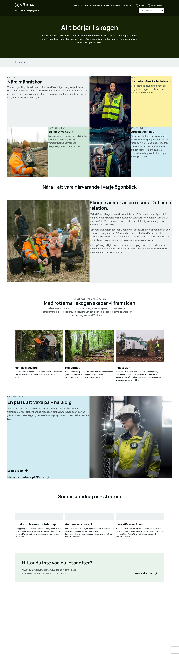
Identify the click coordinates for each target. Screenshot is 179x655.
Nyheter (106, 5)
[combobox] (151, 10)
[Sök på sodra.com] (162, 10)
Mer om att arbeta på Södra (25, 477)
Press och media (96, 5)
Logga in (142, 5)
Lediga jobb (15, 470)
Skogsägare (32, 10)
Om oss (77, 5)
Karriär (85, 5)
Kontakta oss (116, 5)
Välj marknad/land (157, 5)
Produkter (19, 10)
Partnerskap (126, 5)
